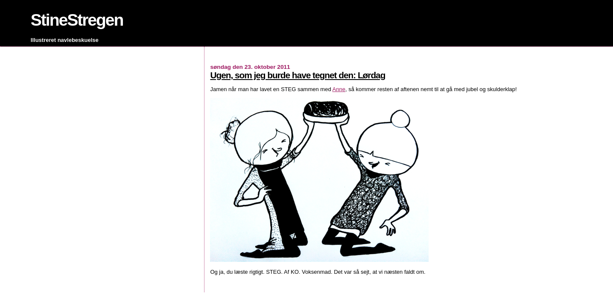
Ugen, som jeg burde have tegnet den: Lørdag (297, 75)
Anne (339, 89)
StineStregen (77, 20)
